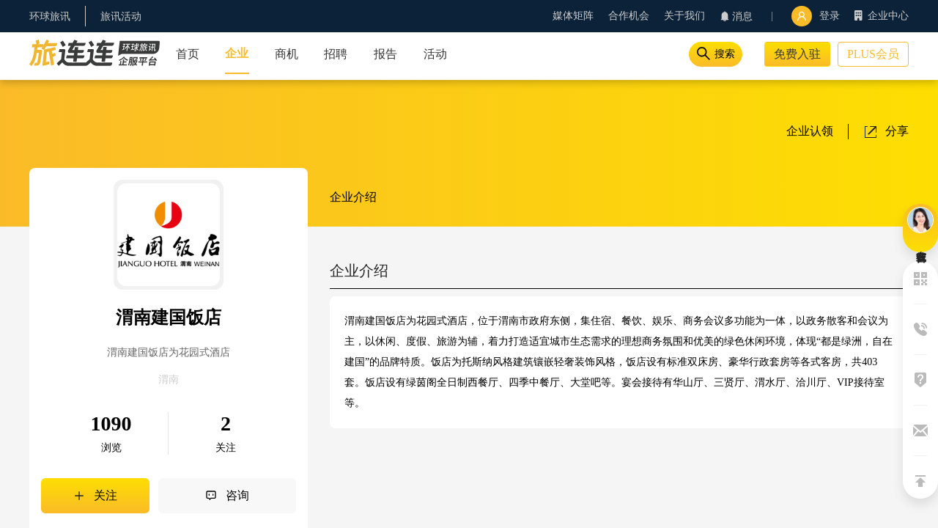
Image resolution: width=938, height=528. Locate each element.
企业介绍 (353, 197)
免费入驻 (797, 54)
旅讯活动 (120, 16)
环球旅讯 (49, 16)
